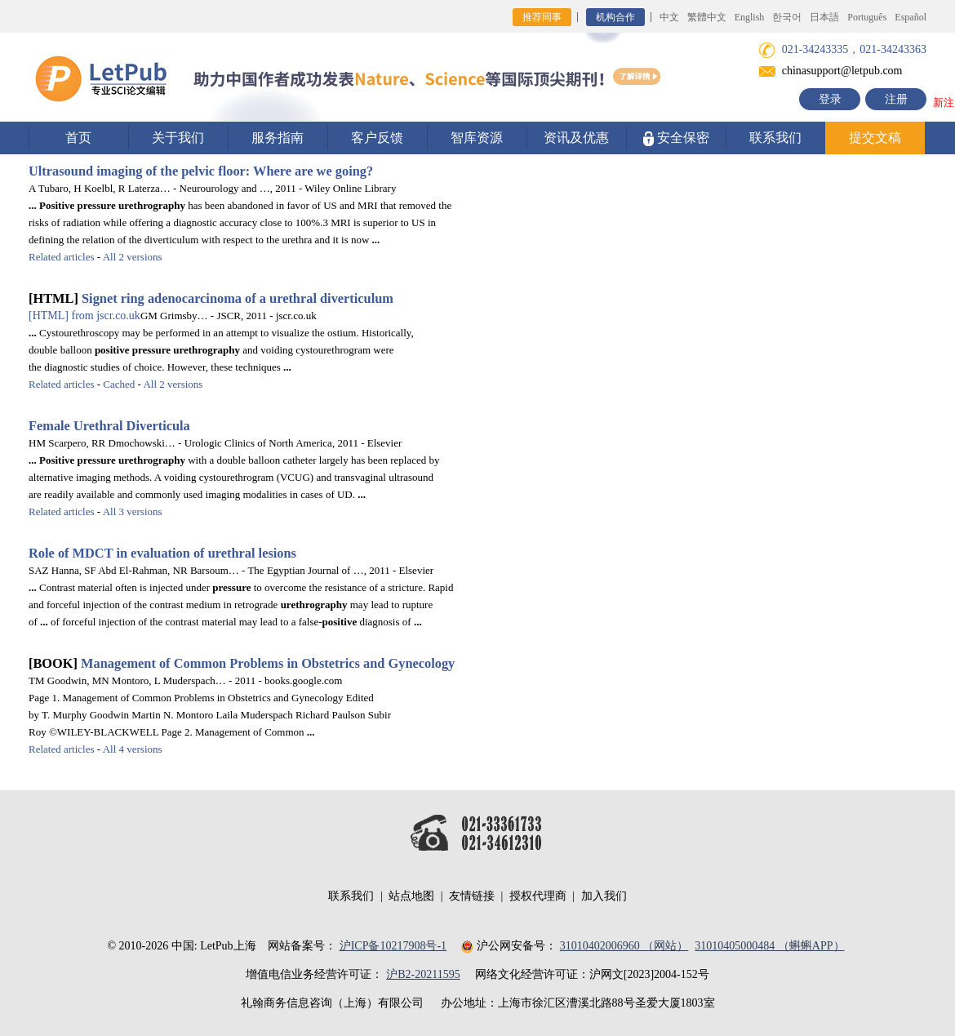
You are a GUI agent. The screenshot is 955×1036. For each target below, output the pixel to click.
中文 (669, 17)
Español (910, 17)
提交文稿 (875, 138)
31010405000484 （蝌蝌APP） (769, 946)
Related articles (62, 257)
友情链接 (472, 896)
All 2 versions (132, 257)
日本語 (824, 17)
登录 (830, 99)
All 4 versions (132, 749)
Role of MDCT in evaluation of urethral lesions (162, 553)
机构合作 (615, 17)
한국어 (787, 17)
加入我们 (604, 896)
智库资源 (477, 138)
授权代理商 (537, 896)
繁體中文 (706, 17)
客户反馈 (377, 138)
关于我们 (178, 138)
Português (866, 17)
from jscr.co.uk (84, 315)
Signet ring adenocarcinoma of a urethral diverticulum (237, 298)
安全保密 (676, 138)
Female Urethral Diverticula (109, 426)
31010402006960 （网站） (624, 946)
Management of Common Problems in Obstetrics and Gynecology (268, 663)
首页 (78, 138)
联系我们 (775, 138)
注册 (896, 99)
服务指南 (277, 138)
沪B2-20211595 (423, 974)
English (750, 17)
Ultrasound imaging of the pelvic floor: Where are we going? (201, 171)
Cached (119, 384)
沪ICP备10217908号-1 (393, 946)
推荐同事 (542, 17)
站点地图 (411, 896)
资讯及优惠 (576, 138)
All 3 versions (132, 511)
